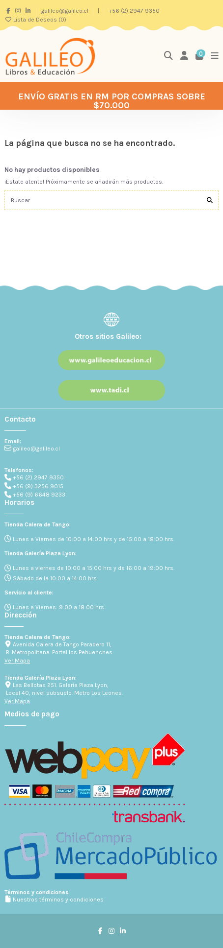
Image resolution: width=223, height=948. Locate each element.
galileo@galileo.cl (65, 10)
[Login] (184, 56)
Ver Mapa (17, 660)
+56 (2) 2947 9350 (134, 10)
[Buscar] (210, 200)
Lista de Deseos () (35, 19)
